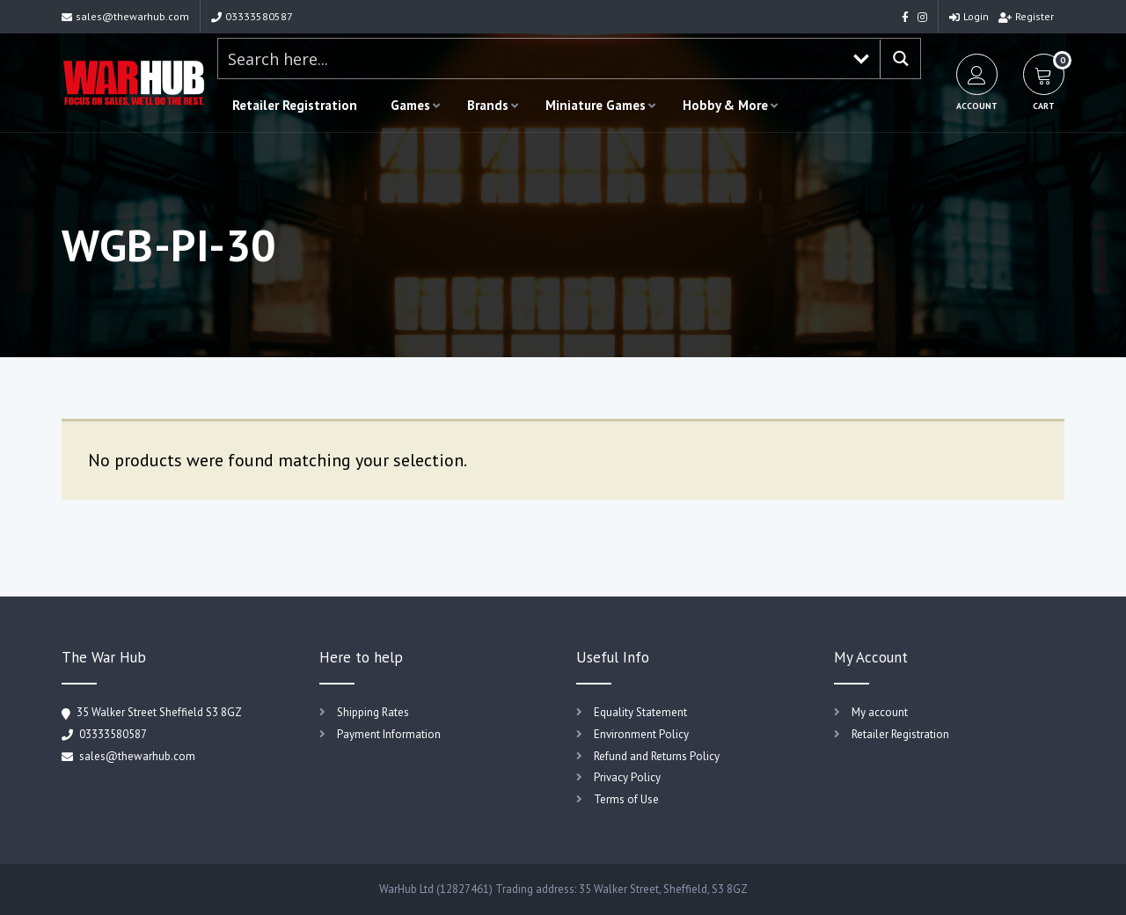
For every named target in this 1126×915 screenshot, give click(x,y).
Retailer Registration (294, 105)
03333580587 (252, 16)
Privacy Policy (627, 777)
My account (880, 712)
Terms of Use (626, 799)
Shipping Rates (373, 712)
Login (969, 16)
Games (410, 105)
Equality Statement (640, 712)
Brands (487, 105)
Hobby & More (725, 105)
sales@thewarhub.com (125, 16)
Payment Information (389, 734)
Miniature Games (595, 105)
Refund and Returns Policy (657, 756)
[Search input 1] (530, 58)
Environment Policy (641, 734)
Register (1026, 16)
